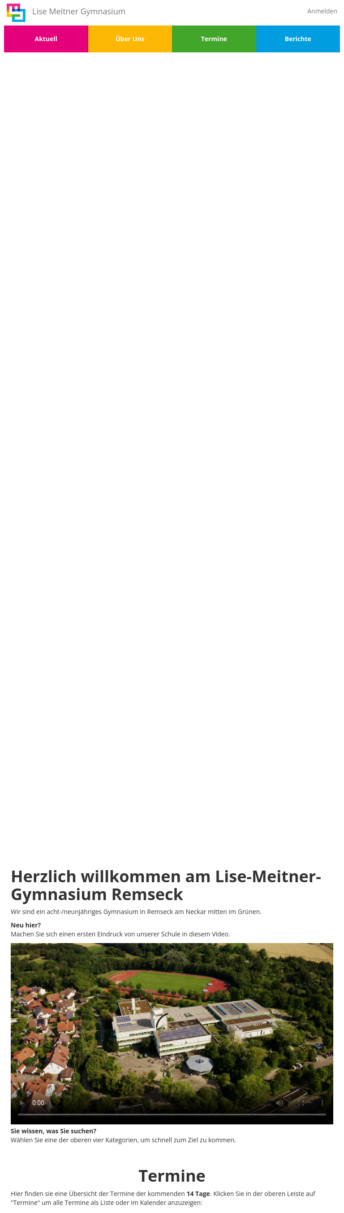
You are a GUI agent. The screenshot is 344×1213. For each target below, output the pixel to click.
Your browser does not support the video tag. (172, 1033)
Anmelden (322, 11)
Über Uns (130, 38)
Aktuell (46, 38)
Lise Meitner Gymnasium (78, 11)
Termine (214, 38)
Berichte (298, 38)
